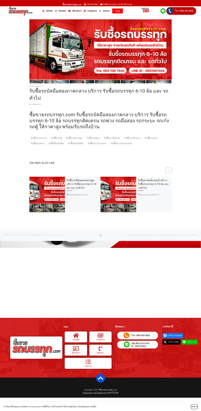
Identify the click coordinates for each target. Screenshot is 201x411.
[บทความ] (88, 361)
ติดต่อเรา (100, 352)
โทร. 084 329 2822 (184, 10)
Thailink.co (36, 104)
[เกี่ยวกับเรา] (75, 348)
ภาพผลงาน (100, 339)
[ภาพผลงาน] (100, 335)
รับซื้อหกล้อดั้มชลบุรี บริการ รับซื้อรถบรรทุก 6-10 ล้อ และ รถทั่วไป (153, 184)
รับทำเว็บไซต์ (112, 393)
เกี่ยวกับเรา (76, 352)
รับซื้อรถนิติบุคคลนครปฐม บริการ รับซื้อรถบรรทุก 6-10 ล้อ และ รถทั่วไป (81, 184)
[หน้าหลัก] (75, 335)
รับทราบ (190, 407)
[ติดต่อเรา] (100, 348)
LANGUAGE (145, 8)
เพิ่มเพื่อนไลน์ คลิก (141, 343)
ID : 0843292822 (139, 346)
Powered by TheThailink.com (95, 393)
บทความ (88, 366)
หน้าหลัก (76, 339)
